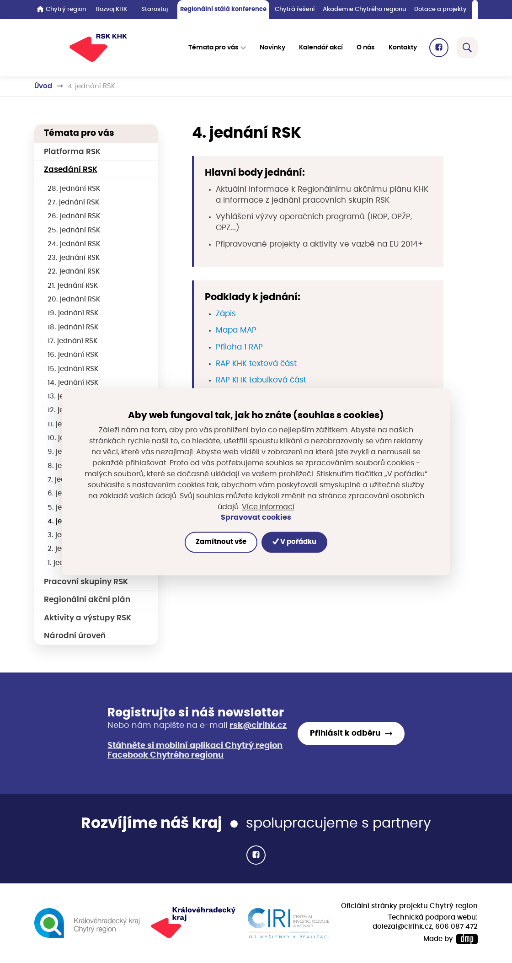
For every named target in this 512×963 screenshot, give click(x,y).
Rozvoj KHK (111, 9)
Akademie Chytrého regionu (364, 9)
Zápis (226, 313)
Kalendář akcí (321, 47)
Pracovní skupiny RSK (86, 582)
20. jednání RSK (74, 299)
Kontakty (403, 47)
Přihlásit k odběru (345, 733)
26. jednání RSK (74, 216)
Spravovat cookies (256, 518)
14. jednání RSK (73, 382)
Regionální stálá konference (223, 9)
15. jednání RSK (73, 369)
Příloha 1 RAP (239, 347)
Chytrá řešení (295, 9)
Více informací (268, 507)
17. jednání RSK (73, 341)
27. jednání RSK (74, 202)
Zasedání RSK (70, 169)
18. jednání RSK (73, 327)
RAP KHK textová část (256, 363)
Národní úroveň (75, 636)
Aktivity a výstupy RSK (87, 618)
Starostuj (154, 9)
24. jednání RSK (74, 244)
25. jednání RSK (74, 230)
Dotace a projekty (440, 9)
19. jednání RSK (73, 313)
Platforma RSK (72, 152)
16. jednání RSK (73, 354)
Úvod (43, 86)
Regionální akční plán (87, 599)
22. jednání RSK (74, 271)
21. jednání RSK (73, 285)
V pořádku (294, 541)
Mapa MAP (236, 330)
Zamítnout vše (221, 541)
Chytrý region (61, 9)
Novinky (272, 47)
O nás (366, 47)
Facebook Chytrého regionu (165, 755)
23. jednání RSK (74, 257)
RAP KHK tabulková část (261, 380)
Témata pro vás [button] (213, 47)
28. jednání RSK (74, 188)
